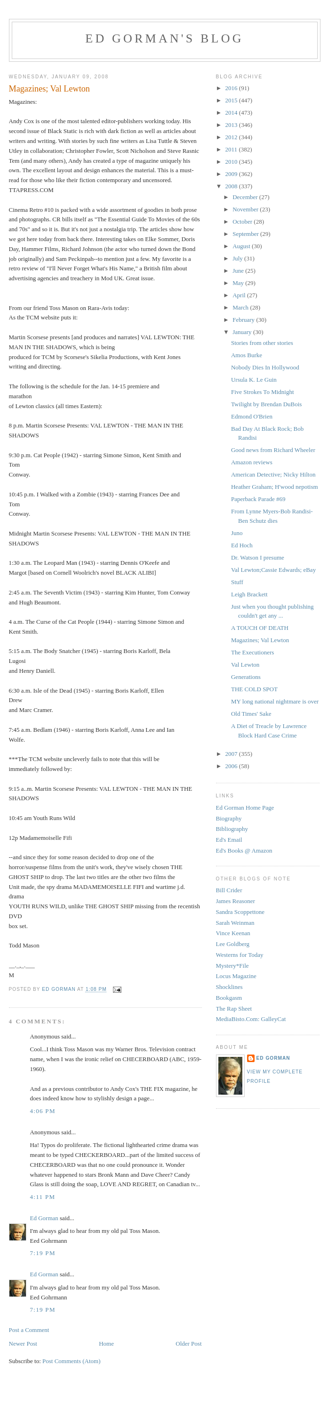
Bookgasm (229, 997)
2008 (232, 186)
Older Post (188, 1343)
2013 (232, 124)
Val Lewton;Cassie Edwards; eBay (273, 569)
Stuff (237, 582)
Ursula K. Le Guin (254, 379)
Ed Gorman (44, 1218)
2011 (232, 149)
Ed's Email (229, 839)
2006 (232, 766)
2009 (232, 173)
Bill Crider (229, 890)
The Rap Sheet (234, 1008)
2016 (232, 88)
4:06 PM (43, 1110)
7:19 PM (43, 1252)
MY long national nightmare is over (275, 701)
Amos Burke (246, 355)
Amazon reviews (251, 462)
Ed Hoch (242, 545)
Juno (237, 532)
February (244, 319)
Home (106, 1343)
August (242, 246)
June (238, 270)
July (238, 258)
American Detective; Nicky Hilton (273, 474)
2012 (232, 137)
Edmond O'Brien (251, 416)
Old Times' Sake (251, 713)
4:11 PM (43, 1196)
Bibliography (232, 828)
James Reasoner (235, 900)
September (246, 233)
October (243, 221)
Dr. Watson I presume (257, 557)
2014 (232, 112)
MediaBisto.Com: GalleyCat (251, 1018)
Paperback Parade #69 (258, 498)
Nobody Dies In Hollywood (265, 367)
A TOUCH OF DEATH (259, 627)
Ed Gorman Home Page (245, 807)
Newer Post (23, 1343)
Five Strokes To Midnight (262, 391)
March (241, 307)
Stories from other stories (262, 342)
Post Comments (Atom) (71, 1361)
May (238, 282)
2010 (232, 161)
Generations (246, 676)
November (246, 209)
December (245, 197)
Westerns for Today (240, 954)
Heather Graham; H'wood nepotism (274, 486)
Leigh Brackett (249, 594)
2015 (232, 100)
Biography (229, 818)
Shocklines (229, 986)
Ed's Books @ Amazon (244, 850)
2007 (232, 753)
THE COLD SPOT (254, 689)
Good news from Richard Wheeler (273, 449)
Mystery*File (232, 965)
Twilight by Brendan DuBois (266, 404)
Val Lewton (245, 664)
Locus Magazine (236, 976)
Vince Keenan (233, 933)
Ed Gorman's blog (164, 38)
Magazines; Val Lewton (260, 640)
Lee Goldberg (233, 943)
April (239, 295)
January (242, 331)
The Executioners (252, 652)
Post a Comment (29, 1329)
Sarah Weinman (235, 922)
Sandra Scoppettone (240, 911)
